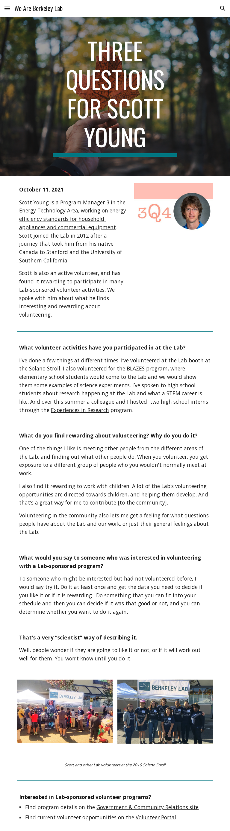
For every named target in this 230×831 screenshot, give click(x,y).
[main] (114, 96)
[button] (7, 8)
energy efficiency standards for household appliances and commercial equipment (73, 218)
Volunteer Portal (156, 817)
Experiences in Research (80, 410)
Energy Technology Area (48, 210)
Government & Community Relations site (147, 807)
